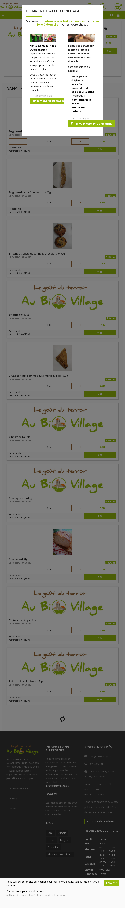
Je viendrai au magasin (50, 101)
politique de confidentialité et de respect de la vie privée (36, 894)
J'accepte (111, 883)
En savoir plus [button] (43, 96)
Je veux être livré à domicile (91, 123)
